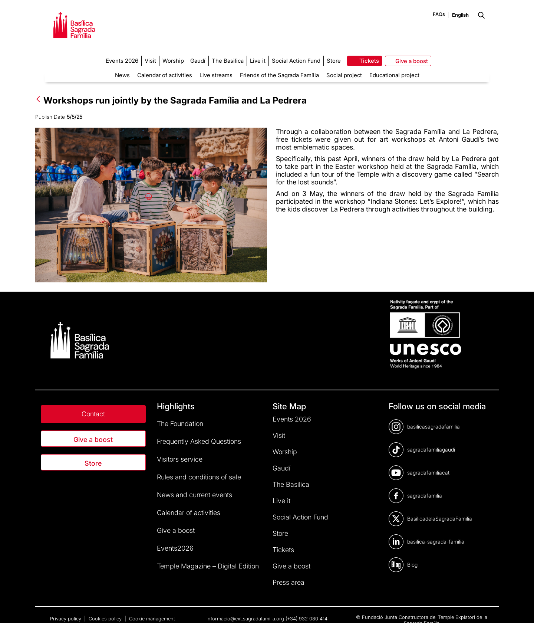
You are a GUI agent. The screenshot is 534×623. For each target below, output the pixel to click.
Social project (344, 75)
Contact (93, 414)
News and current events (194, 495)
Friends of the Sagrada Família (279, 75)
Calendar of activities (164, 75)
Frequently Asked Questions (199, 441)
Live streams (216, 75)
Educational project (394, 75)
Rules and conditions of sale (199, 477)
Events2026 (175, 548)
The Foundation (180, 423)
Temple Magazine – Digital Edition (208, 566)
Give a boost (93, 439)
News (122, 75)
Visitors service (179, 459)
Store (93, 463)
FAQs (439, 14)
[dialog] (520, 608)
